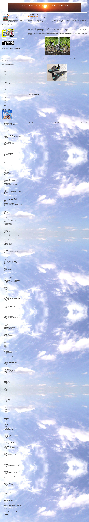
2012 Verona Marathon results (8, 432)
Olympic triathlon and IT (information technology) (12, 280)
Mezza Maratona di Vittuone (8, 328)
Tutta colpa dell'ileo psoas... (8, 352)
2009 (4, 103)
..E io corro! (6, 453)
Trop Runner (6, 246)
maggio (6, 82)
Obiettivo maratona (7, 457)
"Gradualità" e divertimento (8, 269)
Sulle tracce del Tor (7, 436)
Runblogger (6, 514)
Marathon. (5, 378)
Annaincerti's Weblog (7, 219)
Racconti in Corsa (7, 164)
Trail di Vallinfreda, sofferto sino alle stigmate (11, 396)
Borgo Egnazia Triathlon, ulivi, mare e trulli (10, 180)
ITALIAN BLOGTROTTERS (9, 153)
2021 (4, 86)
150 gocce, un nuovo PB (7, 382)
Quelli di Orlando (7, 183)
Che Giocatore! (6, 389)
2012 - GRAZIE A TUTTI (8, 422)
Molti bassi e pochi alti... (7, 128)
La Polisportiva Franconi (8, 123)
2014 (4, 95)
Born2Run (5, 358)
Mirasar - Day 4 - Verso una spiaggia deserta (10, 124)
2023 (4, 76)
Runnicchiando (6, 491)
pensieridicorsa (6, 323)
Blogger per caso (6, 172)
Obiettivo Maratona (7, 502)
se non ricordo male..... (7, 395)
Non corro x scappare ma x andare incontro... (11, 234)
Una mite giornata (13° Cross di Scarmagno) (10, 454)
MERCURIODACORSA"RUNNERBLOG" (11, 439)
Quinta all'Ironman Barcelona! (8, 310)
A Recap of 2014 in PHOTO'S (8, 335)
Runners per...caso (7, 355)
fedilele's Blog (6, 471)
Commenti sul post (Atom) (35, 124)
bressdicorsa (6, 230)
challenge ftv (6, 408)
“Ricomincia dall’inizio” (8, 83)
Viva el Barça (6, 374)
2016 (4, 92)
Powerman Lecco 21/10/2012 (8, 429)
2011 (4, 100)
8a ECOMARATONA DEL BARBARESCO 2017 (11, 227)
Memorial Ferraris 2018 (7, 212)
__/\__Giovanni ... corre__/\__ (9, 149)
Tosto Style (5, 345)
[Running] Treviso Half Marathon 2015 (10, 306)
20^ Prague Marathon (7, 363)
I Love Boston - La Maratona (8, 412)
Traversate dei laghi (7, 294)
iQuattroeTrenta (6, 312)
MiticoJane (5, 287)
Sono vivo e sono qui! (7, 480)
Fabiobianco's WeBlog (7, 483)
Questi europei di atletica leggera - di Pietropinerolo (12, 356)
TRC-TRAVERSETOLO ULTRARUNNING (11, 421)
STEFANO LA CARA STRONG (9, 135)
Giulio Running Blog (7, 506)
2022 (4, 77)
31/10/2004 (5, 346)
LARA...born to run (7, 446)
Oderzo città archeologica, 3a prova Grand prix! (11, 447)
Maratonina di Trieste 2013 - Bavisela (9, 400)
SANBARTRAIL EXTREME (8, 288)
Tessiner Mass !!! (6, 458)
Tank (4, 150)
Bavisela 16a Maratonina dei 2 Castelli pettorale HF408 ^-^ (13, 472)
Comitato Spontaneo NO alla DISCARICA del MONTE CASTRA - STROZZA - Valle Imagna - (12, 199)
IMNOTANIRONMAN (8, 243)
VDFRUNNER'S (6, 276)
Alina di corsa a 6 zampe (8, 264)
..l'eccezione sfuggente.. (7, 425)
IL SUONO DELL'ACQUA (8, 341)
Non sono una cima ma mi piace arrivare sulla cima (12, 505)
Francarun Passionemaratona (9, 316)
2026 (4, 71)
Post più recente (30, 122)
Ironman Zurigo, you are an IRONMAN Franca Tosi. (12, 317)
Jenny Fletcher (6, 334)
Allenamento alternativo (7, 173)
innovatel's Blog (6, 305)
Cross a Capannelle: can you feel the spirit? (10, 184)
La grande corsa (6, 226)
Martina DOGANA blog (8, 309)
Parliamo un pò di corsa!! (7, 461)
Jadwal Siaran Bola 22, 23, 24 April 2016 (10, 292)
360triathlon (6, 272)
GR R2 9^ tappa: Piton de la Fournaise (9, 258)
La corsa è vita (6, 418)
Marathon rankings (7, 431)
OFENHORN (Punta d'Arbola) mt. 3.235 (10, 277)
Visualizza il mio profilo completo (9, 24)
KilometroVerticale (7, 503)
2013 (4, 97)
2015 (4, 94)
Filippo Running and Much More (9, 186)
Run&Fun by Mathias (7, 424)
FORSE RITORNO (7, 231)
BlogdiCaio (5, 338)
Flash (4, 208)
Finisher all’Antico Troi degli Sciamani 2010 (10, 484)
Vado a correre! (6, 146)
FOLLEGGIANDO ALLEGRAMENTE (10, 359)
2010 (4, 102)
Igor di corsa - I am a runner (8, 500)
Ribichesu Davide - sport (8, 223)
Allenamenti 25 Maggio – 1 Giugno (9, 492)
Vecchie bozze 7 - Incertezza (8, 224)
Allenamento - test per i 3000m (8, 196)
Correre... (5, 211)
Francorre (5, 411)
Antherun (5, 414)
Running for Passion (7, 239)
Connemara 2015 (6, 324)
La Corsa (5, 268)
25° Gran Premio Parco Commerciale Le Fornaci (11, 465)
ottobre (6, 79)
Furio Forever (6, 365)
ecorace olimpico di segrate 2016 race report (10, 281)
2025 (4, 72)
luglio (6, 80)
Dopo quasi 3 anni (6, 375)
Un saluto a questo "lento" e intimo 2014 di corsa (11, 331)
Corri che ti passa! (7, 348)
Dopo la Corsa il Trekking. (8, 165)
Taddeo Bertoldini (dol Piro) (8, 130)
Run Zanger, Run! (7, 399)
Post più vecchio (84, 122)
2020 (4, 87)
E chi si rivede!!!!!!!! (7, 440)
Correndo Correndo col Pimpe (9, 203)
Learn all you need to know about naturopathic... (11, 251)
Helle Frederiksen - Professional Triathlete (11, 498)
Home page (57, 122)
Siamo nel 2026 (6, 147)
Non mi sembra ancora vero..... (8, 244)
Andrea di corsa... (7, 297)
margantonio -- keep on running (9, 257)
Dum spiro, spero (7, 508)
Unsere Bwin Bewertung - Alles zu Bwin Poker (11, 262)
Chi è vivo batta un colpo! (8, 154)
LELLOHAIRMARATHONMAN (9, 327)
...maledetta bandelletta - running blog (10, 362)
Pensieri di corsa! (7, 179)
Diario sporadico (6, 428)
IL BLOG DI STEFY (7, 460)
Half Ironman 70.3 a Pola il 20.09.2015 (10, 313)
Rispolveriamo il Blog (7, 443)
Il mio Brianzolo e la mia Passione (9, 143)
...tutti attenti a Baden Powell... (9, 442)
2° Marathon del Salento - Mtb (8, 415)
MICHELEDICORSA (7, 392)
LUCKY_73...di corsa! (7, 142)
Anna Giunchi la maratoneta (8, 127)
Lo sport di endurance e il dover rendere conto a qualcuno (12, 136)
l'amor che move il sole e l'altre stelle (44, 5)
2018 (4, 89)
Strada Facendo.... (7, 510)
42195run (5, 190)
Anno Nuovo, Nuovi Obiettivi (8, 187)
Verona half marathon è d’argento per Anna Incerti (11, 220)
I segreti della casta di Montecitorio (10, 261)
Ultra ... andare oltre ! (7, 435)
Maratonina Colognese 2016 (8, 255)
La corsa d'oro (6, 381)
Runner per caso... (7, 291)
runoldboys (6, 388)
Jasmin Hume (6, 250)
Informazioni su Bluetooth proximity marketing (11, 393)
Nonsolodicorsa (6, 330)
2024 (4, 74)
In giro (5, 339)
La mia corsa (6, 449)
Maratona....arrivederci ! (7, 496)
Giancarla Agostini (7, 215)
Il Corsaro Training (7, 195)
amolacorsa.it (6, 479)
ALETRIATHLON (7, 254)
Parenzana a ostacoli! (7, 161)
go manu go (5, 240)
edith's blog (6, 407)
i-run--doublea (6, 351)
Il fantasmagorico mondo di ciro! (9, 167)
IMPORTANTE (6, 200)
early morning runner (7, 207)
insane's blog (6, 377)
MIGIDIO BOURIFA (7, 369)
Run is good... (6, 475)
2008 (4, 105)
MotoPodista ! (6, 464)
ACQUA (5, 342)
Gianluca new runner (7, 495)
